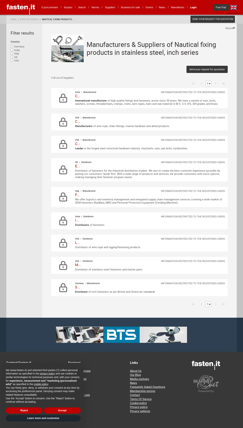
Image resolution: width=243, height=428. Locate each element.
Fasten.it (20, 1)
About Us (135, 371)
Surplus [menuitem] (68, 7)
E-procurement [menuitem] (50, 7)
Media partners (139, 379)
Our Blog (135, 375)
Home (13, 19)
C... (77, 95)
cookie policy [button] (41, 384)
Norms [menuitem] (95, 7)
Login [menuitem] (193, 7)
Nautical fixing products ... (58, 19)
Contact (135, 395)
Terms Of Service (141, 399)
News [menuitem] (162, 7)
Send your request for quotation (212, 19)
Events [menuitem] (149, 7)
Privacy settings (140, 411)
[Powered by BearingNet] (214, 384)
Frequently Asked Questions (147, 387)
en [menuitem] (234, 7)
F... (77, 194)
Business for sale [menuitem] (130, 7)
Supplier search (29, 19)
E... (77, 166)
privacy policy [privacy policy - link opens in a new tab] (47, 373)
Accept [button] (62, 410)
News (133, 383)
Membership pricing (142, 391)
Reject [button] (24, 410)
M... (78, 264)
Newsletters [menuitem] (177, 7)
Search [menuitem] (82, 7)
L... (77, 242)
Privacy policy (139, 407)
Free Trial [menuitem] (221, 7)
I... (77, 220)
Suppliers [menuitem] (110, 7)
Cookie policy (138, 403)
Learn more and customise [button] (43, 418)
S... (77, 287)
